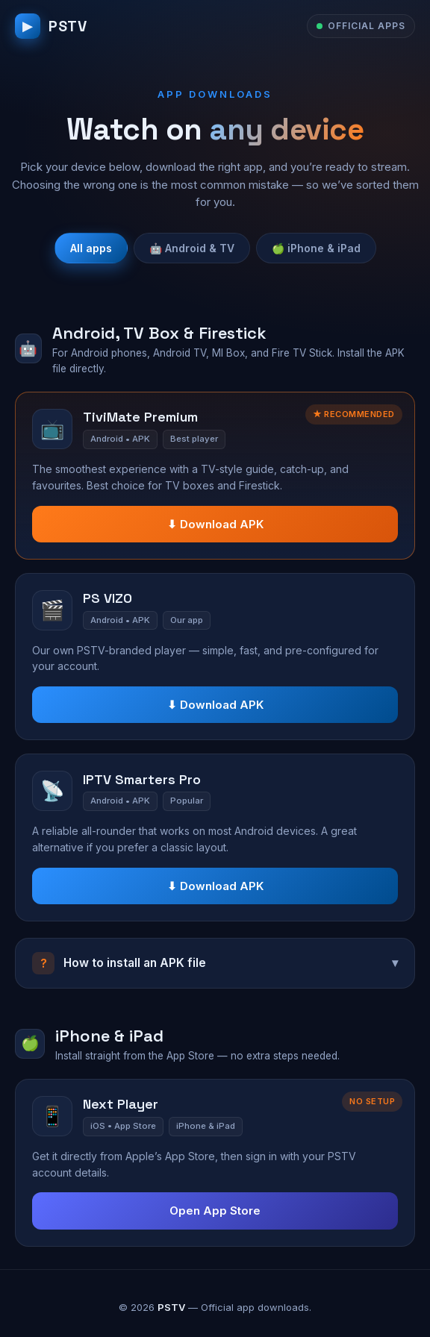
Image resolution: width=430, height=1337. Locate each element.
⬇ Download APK (215, 524)
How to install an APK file (215, 963)
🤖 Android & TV (191, 248)
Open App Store (215, 1210)
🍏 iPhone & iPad (316, 248)
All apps (91, 248)
